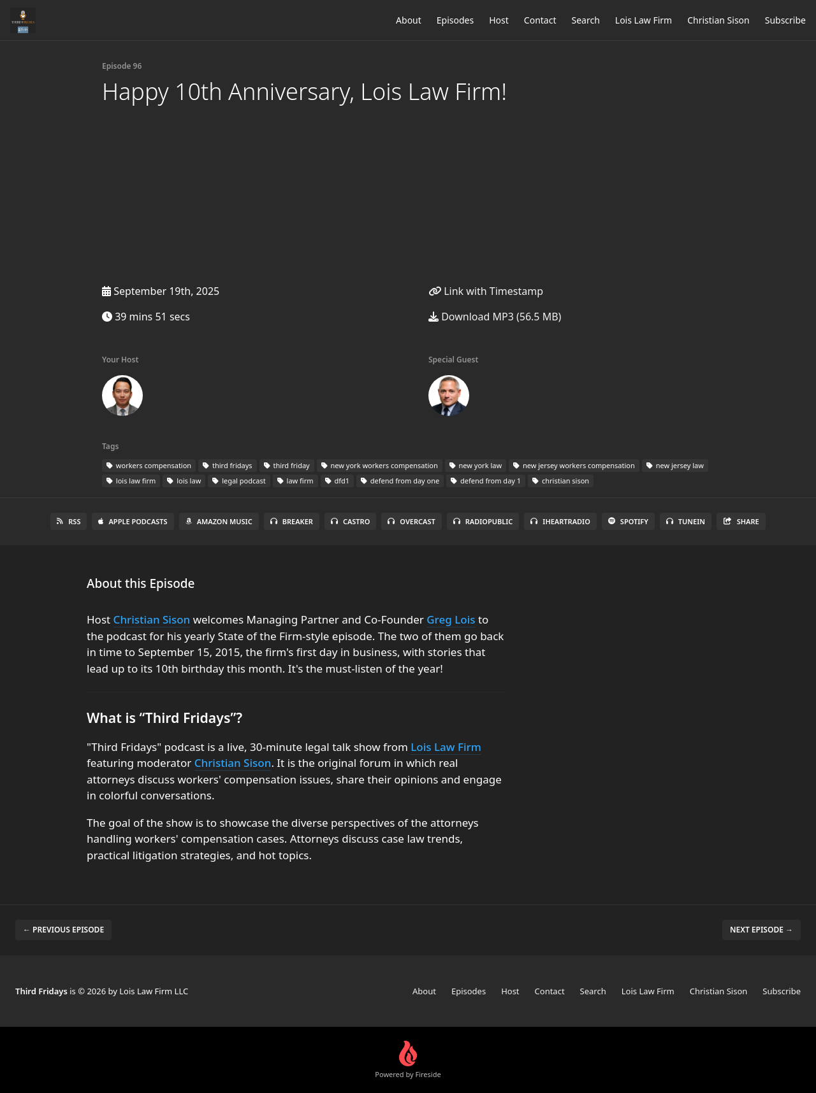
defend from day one (400, 480)
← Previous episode (63, 929)
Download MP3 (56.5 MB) (494, 317)
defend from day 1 (486, 480)
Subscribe (785, 20)
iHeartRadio (560, 521)
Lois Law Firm (643, 20)
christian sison (560, 480)
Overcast (411, 521)
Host (499, 20)
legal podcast (238, 480)
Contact (540, 20)
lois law (184, 480)
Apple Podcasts (132, 521)
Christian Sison (718, 20)
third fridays (227, 465)
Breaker (291, 521)
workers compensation (148, 465)
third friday (287, 465)
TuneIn (685, 521)
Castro (350, 521)
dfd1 (337, 480)
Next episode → (761, 929)
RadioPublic (483, 521)
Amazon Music (219, 521)
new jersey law (675, 465)
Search (586, 20)
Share (741, 521)
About (408, 20)
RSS (68, 521)
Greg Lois (450, 619)
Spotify (628, 521)
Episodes (455, 20)
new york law (475, 465)
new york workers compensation (379, 465)
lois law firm (131, 480)
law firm (295, 480)
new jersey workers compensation (574, 465)
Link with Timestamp (485, 291)
